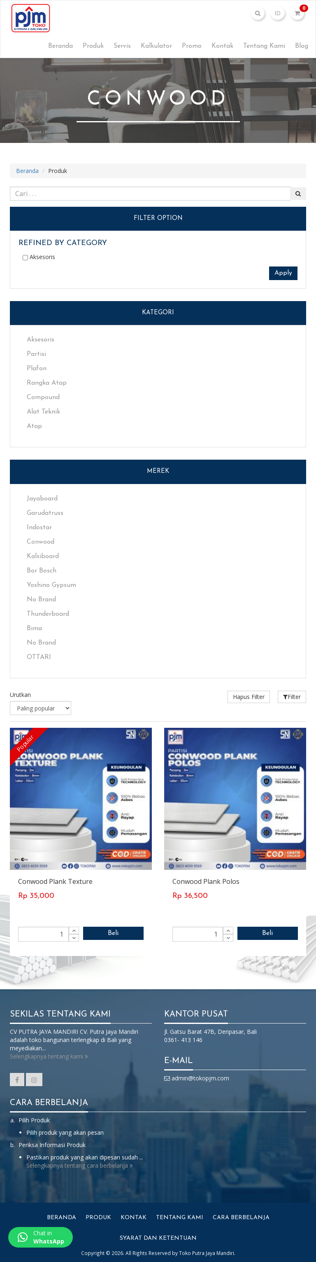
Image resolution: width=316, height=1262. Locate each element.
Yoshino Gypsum (51, 585)
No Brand (41, 599)
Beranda (60, 46)
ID (277, 13)
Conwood (40, 542)
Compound (43, 397)
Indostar (39, 527)
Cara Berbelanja (241, 1218)
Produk (93, 46)
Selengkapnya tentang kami (49, 1056)
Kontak (222, 46)
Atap (34, 426)
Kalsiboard (43, 556)
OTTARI (39, 657)
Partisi (36, 354)
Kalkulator (156, 46)
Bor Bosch (41, 571)
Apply (283, 273)
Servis (122, 46)
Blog (301, 46)
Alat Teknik (43, 412)
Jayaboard (42, 498)
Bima (34, 628)
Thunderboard (48, 614)
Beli (113, 933)
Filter (292, 697)
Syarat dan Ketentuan (158, 1238)
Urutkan (20, 695)
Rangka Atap (47, 383)
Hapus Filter (249, 697)
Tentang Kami (264, 46)
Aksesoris (39, 257)
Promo (192, 46)
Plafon (36, 368)
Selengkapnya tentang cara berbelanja (79, 1165)
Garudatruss (45, 513)
